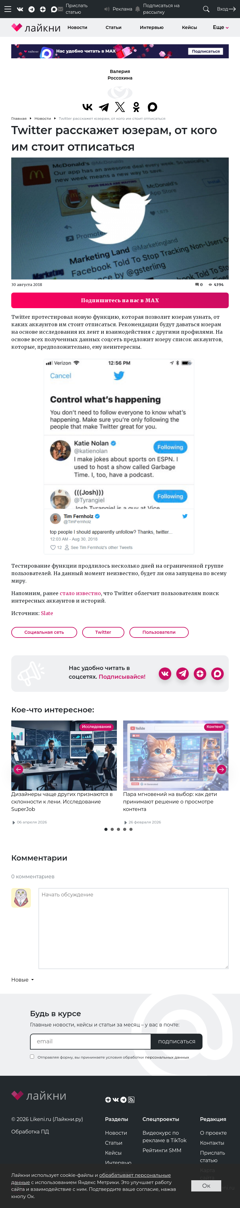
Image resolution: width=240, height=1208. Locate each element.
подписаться (177, 1041)
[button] (106, 829)
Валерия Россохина (120, 75)
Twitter (103, 632)
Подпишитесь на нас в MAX (120, 300)
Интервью (152, 27)
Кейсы (189, 27)
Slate (47, 613)
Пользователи (159, 632)
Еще (221, 27)
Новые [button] (20, 980)
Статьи (114, 27)
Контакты (212, 1143)
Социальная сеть (44, 632)
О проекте (213, 1133)
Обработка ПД (30, 1132)
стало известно (80, 593)
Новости (77, 27)
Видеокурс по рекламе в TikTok (164, 1136)
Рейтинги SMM (162, 1150)
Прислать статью (212, 1156)
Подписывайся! (122, 676)
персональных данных (167, 1057)
